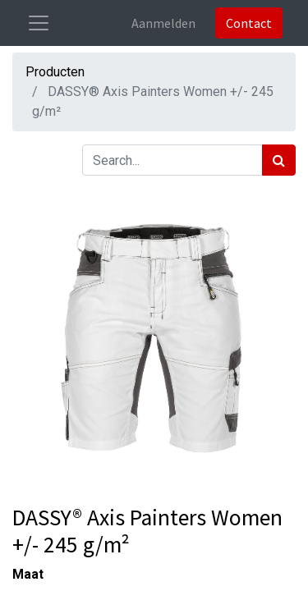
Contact (249, 23)
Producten (55, 72)
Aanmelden (163, 23)
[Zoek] (279, 160)
